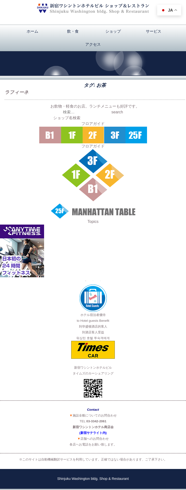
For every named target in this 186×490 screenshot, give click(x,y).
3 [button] (100, 280)
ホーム (32, 31)
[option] (93, 251)
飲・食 (73, 31)
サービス (153, 31)
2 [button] (93, 280)
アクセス (93, 44)
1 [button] (85, 280)
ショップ (113, 31)
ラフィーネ (17, 92)
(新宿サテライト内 (92, 433)
